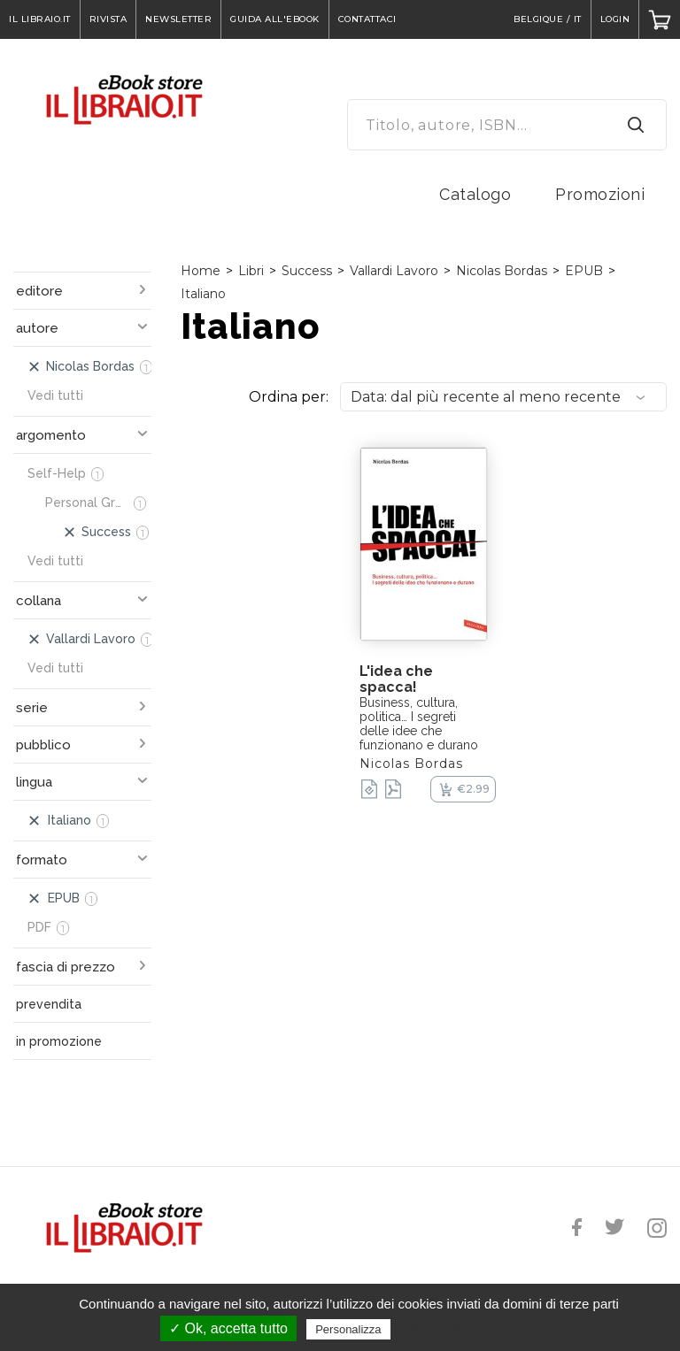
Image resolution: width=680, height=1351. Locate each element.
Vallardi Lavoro (394, 271)
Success (307, 271)
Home (200, 271)
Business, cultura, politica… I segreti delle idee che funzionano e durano (418, 723)
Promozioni (600, 194)
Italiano (203, 294)
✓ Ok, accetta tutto (228, 1328)
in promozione (59, 1041)
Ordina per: (288, 396)
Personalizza (348, 1329)
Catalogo (475, 194)
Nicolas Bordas (501, 271)
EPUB (584, 271)
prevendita (48, 1004)
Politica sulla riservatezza (468, 1329)
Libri (251, 271)
